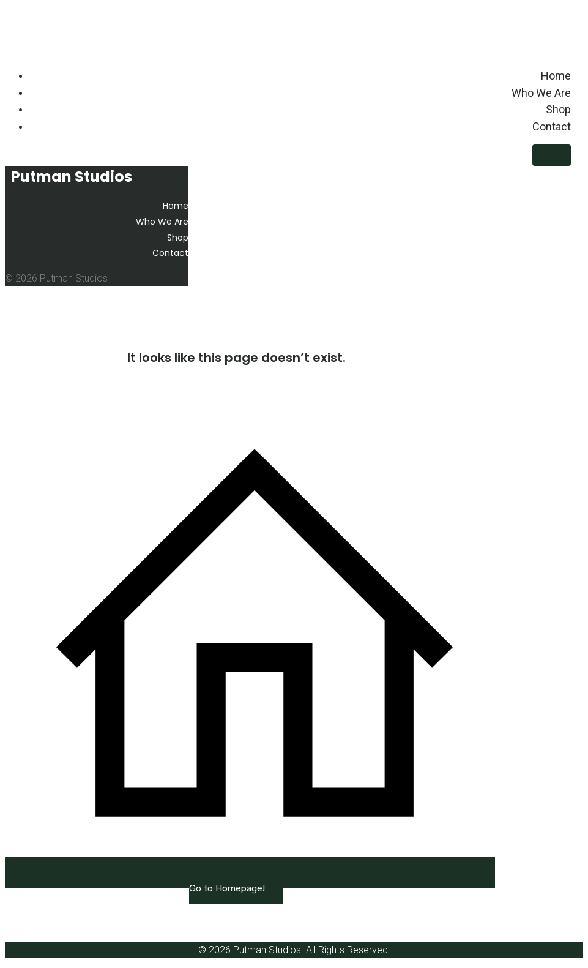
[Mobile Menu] (551, 155)
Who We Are (541, 92)
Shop (558, 109)
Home (556, 75)
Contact (551, 126)
